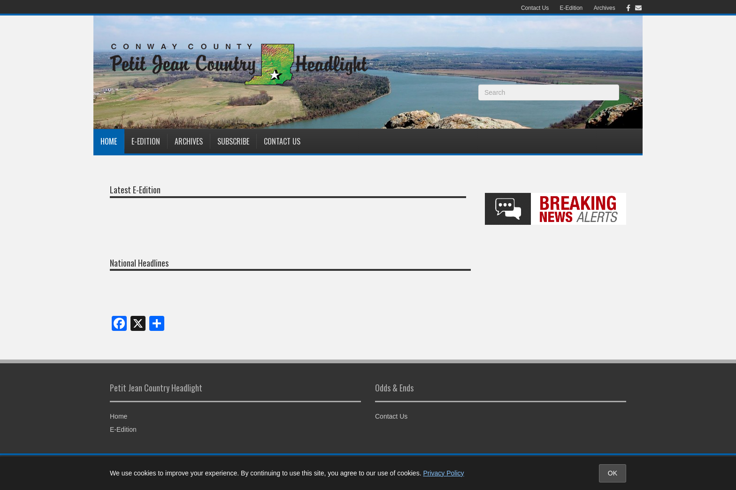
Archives (604, 8)
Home (108, 141)
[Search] (548, 92)
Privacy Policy (443, 473)
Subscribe (233, 141)
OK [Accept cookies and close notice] (612, 473)
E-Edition (571, 8)
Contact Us (535, 8)
